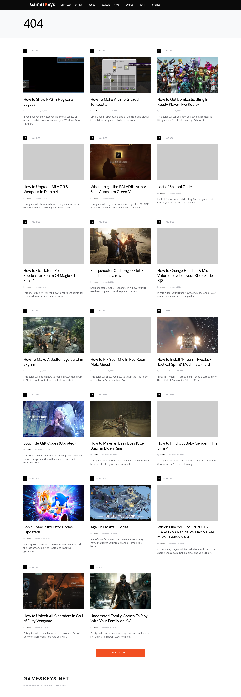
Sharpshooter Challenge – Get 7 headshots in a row (116, 273)
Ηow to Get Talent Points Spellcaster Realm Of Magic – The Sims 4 (51, 275)
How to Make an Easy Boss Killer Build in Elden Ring (117, 446)
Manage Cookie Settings (55, 685)
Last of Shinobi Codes (175, 186)
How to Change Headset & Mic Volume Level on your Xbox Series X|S (186, 275)
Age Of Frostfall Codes (109, 527)
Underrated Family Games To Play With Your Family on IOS (118, 618)
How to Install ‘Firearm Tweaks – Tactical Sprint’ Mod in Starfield (184, 362)
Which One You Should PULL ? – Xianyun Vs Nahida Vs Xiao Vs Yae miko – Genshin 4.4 (185, 532)
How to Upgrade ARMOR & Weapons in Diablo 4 (45, 189)
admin (29, 111)
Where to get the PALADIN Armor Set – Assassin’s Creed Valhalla (118, 189)
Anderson (97, 111)
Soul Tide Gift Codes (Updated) (49, 443)
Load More (118, 652)
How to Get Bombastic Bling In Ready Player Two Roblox (182, 102)
